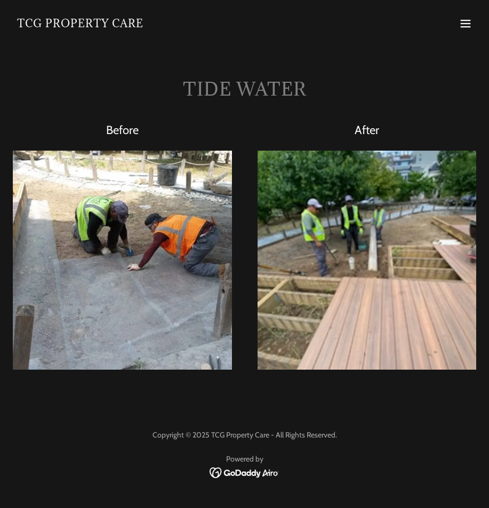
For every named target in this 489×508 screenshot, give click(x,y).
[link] (80, 24)
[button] (465, 23)
